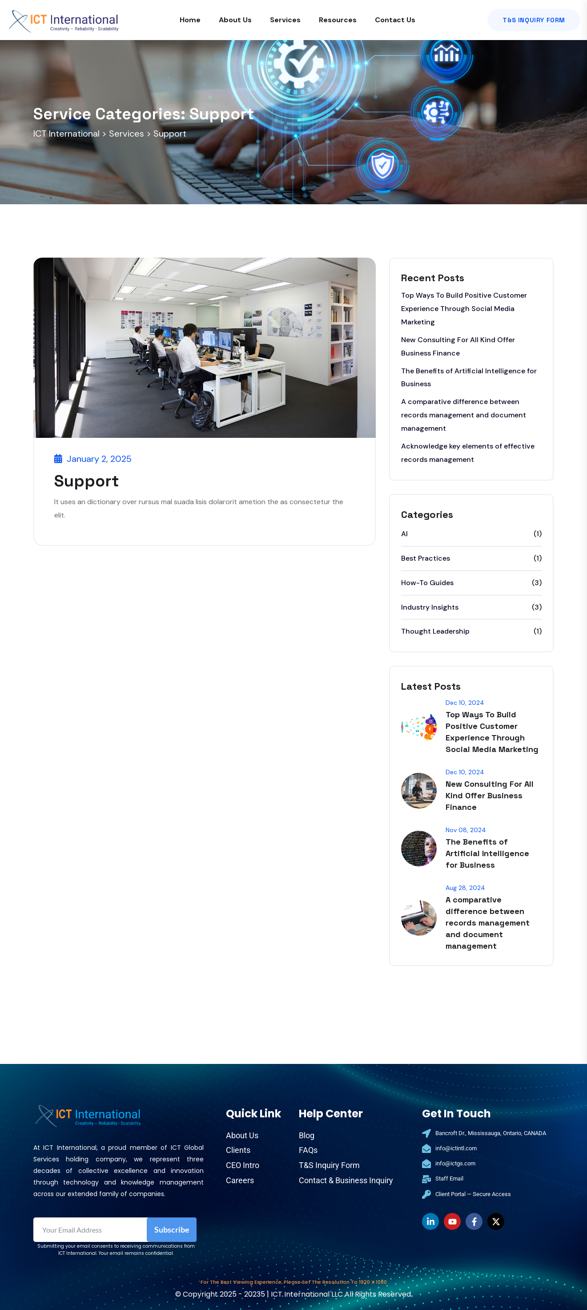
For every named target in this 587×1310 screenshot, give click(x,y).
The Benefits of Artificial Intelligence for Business (487, 853)
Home (190, 19)
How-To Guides (427, 582)
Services (285, 19)
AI (404, 533)
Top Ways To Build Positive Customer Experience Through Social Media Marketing (464, 309)
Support (86, 481)
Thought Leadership (435, 631)
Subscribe (171, 1229)
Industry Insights (429, 607)
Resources (338, 19)
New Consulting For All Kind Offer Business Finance (490, 795)
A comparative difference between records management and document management (463, 415)
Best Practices (425, 558)
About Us (235, 19)
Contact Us (395, 19)
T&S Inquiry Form (534, 20)
